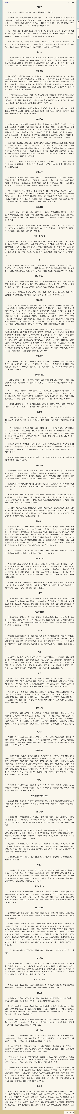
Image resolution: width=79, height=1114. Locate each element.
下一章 (72, 1112)
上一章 (67, 1112)
